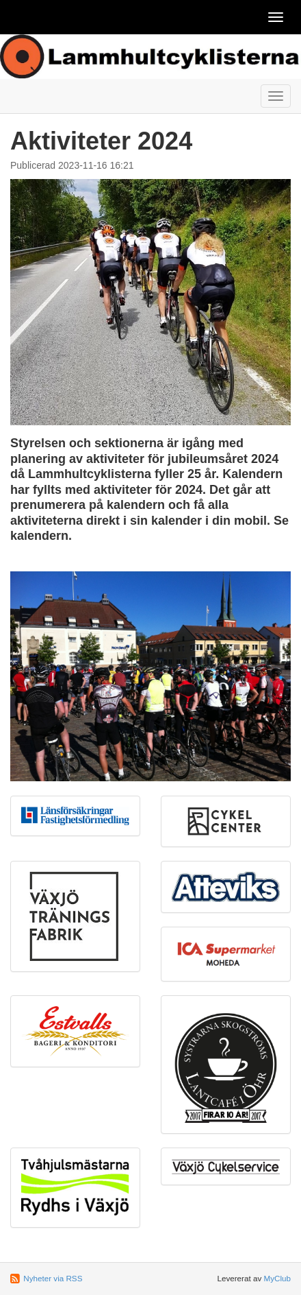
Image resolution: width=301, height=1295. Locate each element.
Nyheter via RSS (52, 1278)
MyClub (277, 1278)
